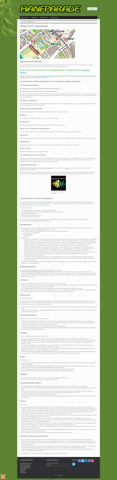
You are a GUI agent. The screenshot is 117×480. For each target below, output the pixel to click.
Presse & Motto (55, 17)
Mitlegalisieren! (92, 8)
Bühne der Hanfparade (25, 466)
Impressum (48, 465)
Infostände (22, 470)
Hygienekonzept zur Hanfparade (31, 61)
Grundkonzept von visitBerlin (45, 202)
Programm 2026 (25, 17)
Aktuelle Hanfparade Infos (26, 463)
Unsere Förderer (44, 17)
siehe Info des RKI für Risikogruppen (46, 76)
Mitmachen (34, 17)
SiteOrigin (61, 475)
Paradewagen (23, 472)
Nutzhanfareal (23, 469)
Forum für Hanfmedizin (25, 467)
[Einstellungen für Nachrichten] (3, 477)
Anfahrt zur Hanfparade (25, 464)
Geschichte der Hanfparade (52, 463)
